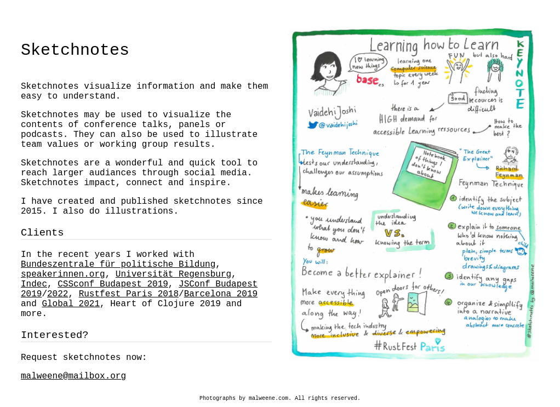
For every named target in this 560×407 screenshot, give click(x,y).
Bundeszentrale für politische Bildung (118, 265)
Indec (34, 284)
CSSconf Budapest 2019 (113, 284)
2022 (57, 294)
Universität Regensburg (173, 274)
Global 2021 (71, 304)
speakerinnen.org (63, 274)
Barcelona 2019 (221, 294)
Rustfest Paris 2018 (129, 294)
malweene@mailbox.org (73, 376)
